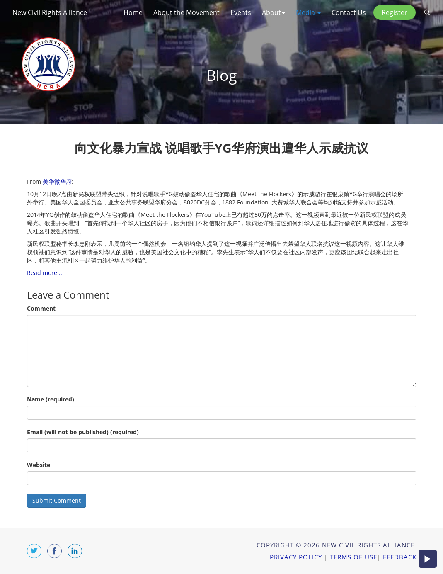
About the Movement (186, 12)
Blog (221, 75)
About (273, 12)
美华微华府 (57, 181)
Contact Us (349, 12)
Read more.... (45, 273)
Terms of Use (353, 557)
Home (133, 12)
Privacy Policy (296, 557)
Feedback (399, 557)
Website (38, 465)
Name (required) (50, 399)
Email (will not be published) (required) (83, 432)
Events (240, 12)
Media (308, 12)
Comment (41, 308)
